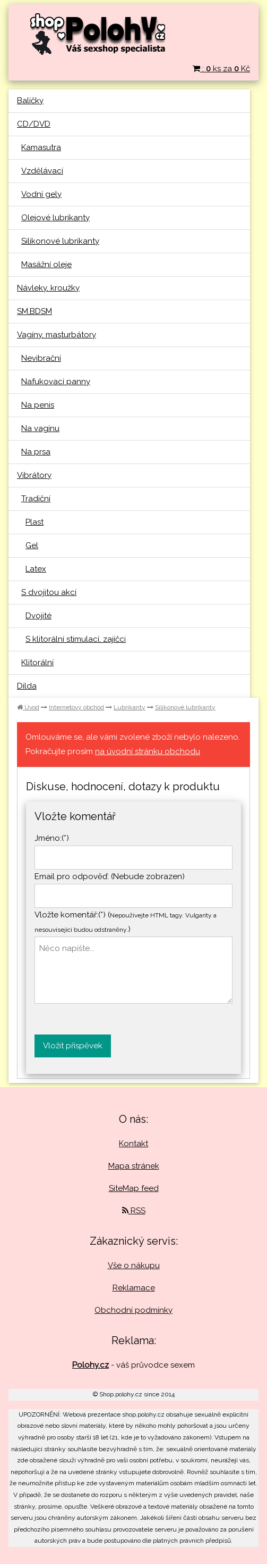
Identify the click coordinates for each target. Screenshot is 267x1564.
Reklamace (134, 1288)
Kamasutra (41, 147)
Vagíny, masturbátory (56, 335)
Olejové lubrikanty (55, 217)
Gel (31, 545)
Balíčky (30, 100)
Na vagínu (40, 428)
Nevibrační (41, 358)
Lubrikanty (129, 707)
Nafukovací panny (55, 381)
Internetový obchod (76, 707)
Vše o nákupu (134, 1265)
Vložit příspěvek (72, 1045)
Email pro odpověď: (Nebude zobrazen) (110, 876)
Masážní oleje (46, 264)
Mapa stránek (133, 1166)
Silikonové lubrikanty (60, 241)
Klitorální (37, 662)
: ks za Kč (221, 68)
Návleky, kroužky (48, 288)
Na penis (37, 405)
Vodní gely (41, 194)
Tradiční (35, 498)
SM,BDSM (34, 311)
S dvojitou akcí (48, 592)
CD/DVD (33, 124)
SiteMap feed (134, 1188)
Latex (35, 569)
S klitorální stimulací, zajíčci (75, 639)
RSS (133, 1210)
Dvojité (38, 615)
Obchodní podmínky (133, 1310)
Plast (34, 522)
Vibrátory (34, 475)
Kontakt (133, 1143)
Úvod (28, 707)
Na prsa (35, 452)
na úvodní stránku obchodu (147, 751)
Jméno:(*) (52, 838)
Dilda (27, 686)
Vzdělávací (42, 171)
